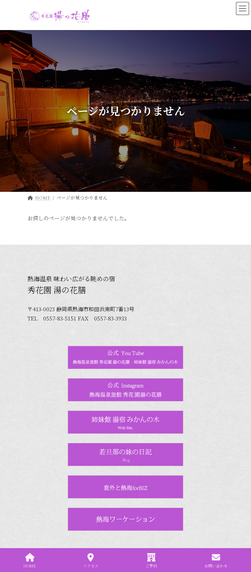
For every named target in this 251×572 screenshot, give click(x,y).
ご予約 (151, 560)
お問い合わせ (216, 560)
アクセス (91, 560)
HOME (29, 560)
